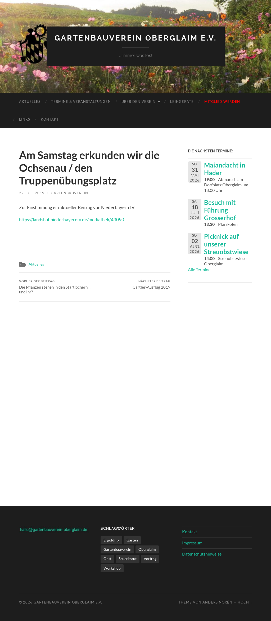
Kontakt (50, 119)
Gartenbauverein (69, 193)
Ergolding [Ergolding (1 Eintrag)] (111, 540)
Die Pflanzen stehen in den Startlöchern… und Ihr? (56, 286)
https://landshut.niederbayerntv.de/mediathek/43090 (71, 219)
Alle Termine (199, 269)
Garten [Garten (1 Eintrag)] (132, 540)
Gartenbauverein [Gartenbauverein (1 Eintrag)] (117, 549)
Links (24, 119)
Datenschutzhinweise (202, 553)
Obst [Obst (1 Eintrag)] (107, 558)
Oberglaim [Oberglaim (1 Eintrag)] (147, 549)
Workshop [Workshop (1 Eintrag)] (112, 568)
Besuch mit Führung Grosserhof (220, 210)
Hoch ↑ (245, 602)
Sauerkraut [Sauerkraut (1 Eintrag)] (128, 558)
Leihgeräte (182, 101)
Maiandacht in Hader (224, 169)
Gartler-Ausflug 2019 (151, 284)
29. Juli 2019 (31, 193)
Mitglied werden (222, 101)
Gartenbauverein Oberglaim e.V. (136, 38)
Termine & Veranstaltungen (81, 101)
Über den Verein (138, 101)
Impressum (192, 542)
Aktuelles (29, 101)
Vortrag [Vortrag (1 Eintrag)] (150, 558)
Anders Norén (217, 602)
